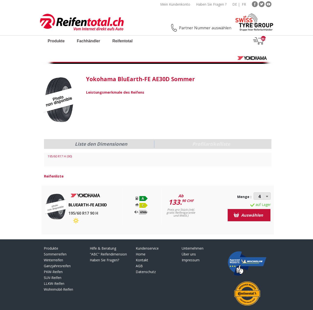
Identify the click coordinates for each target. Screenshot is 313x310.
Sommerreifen (55, 254)
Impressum (191, 260)
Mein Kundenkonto (175, 4)
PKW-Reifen (53, 271)
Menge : (244, 197)
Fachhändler (88, 41)
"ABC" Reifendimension (108, 254)
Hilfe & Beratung (103, 248)
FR (244, 4)
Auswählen (248, 215)
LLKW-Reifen (54, 283)
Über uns (189, 254)
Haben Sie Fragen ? (211, 4)
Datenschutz (146, 271)
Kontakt (142, 260)
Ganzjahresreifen (57, 266)
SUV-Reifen (52, 277)
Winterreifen (53, 260)
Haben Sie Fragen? (104, 260)
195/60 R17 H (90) (60, 156)
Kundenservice (147, 248)
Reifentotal (122, 41)
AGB (139, 266)
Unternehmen (192, 248)
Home (140, 254)
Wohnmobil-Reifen (58, 289)
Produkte (56, 41)
